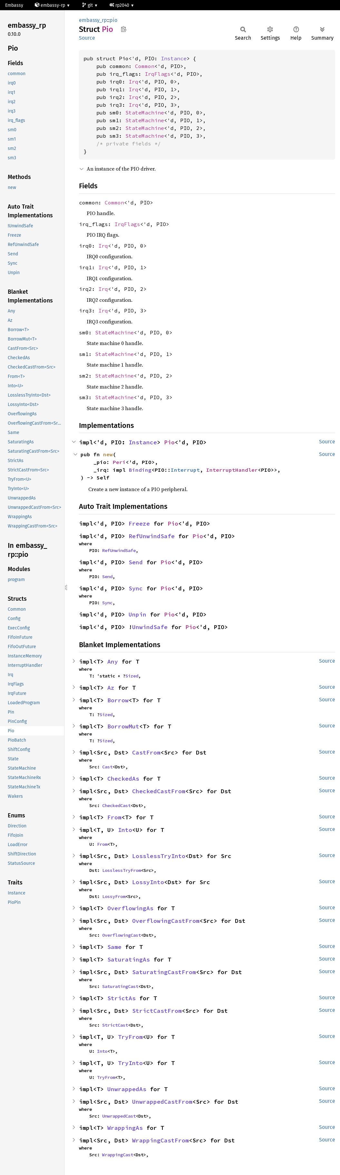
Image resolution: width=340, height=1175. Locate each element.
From (114, 817)
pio (113, 20)
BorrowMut (123, 726)
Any (112, 661)
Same (114, 947)
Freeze (139, 523)
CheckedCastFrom (158, 791)
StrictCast (115, 1025)
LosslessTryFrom (121, 870)
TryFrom (130, 1037)
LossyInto (148, 882)
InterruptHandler (232, 470)
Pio (169, 442)
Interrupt (185, 470)
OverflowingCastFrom (165, 920)
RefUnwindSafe (152, 536)
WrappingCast (117, 1155)
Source (87, 38)
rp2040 (120, 5)
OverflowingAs (130, 908)
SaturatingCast (120, 986)
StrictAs (121, 998)
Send (136, 562)
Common (144, 66)
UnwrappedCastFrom (162, 1101)
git (88, 5)
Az (110, 687)
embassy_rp (93, 20)
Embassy (14, 5)
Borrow (118, 700)
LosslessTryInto (158, 856)
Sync (136, 588)
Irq (133, 81)
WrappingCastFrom (160, 1140)
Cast (107, 767)
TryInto (130, 1063)
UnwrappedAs (126, 1089)
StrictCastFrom (157, 1010)
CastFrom (146, 752)
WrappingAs (125, 1127)
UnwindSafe (150, 627)
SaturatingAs (128, 959)
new (108, 454)
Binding (140, 470)
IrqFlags (157, 74)
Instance (174, 58)
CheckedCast (116, 805)
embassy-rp (50, 5)
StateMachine (144, 112)
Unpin (137, 614)
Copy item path (123, 29)
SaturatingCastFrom (164, 972)
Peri (119, 462)
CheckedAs (123, 778)
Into (125, 830)
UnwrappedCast (119, 1116)
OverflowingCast (121, 935)
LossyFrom (113, 896)
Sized (131, 676)
